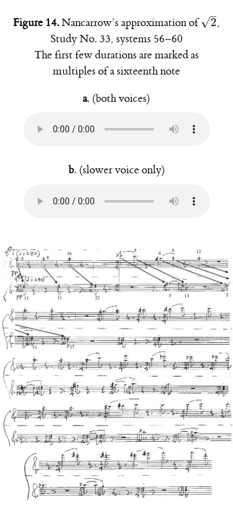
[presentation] (209, 23)
